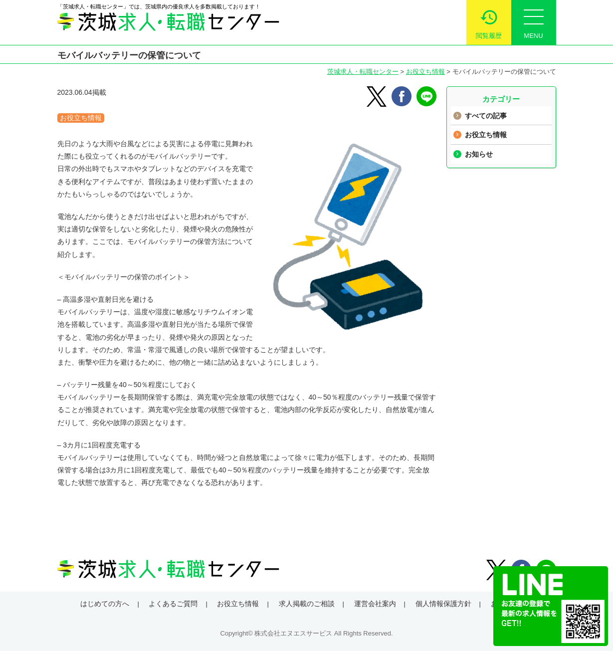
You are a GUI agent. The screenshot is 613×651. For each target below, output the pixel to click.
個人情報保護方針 (443, 604)
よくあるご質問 (173, 604)
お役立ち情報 (425, 71)
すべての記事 (486, 116)
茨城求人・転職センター (363, 71)
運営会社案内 (375, 604)
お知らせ (479, 154)
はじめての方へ (104, 604)
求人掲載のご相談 (307, 604)
